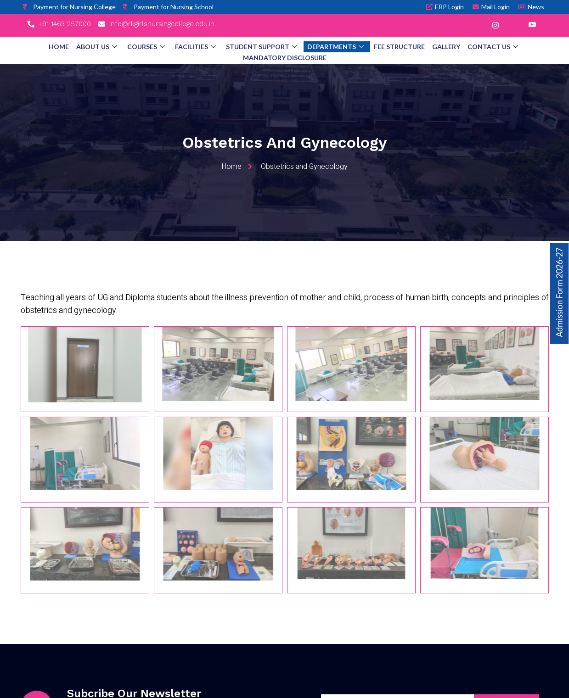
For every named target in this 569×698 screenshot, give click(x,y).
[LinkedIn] (514, 25)
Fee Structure (399, 46)
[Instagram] (495, 25)
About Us (96, 46)
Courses (146, 46)
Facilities (195, 46)
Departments (335, 46)
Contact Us (493, 46)
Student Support (261, 46)
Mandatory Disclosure (285, 57)
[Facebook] (477, 25)
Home (59, 46)
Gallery (446, 46)
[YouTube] (532, 25)
